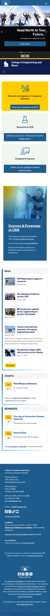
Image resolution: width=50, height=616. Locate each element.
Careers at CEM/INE (12, 516)
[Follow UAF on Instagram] (22, 574)
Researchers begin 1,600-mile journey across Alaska (30, 351)
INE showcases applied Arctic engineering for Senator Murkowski (28, 311)
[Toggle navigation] (4, 72)
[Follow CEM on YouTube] (17, 512)
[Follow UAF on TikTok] (27, 574)
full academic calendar (17, 446)
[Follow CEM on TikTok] (13, 512)
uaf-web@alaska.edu (25, 604)
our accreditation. (31, 243)
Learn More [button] (25, 43)
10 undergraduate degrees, (24, 239)
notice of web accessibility (31, 594)
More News (10, 365)
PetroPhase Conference (25, 383)
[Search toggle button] (46, 4)
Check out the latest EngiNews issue (19, 534)
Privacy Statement (25, 597)
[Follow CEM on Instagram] (9, 512)
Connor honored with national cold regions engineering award (27, 329)
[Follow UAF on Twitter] (30, 574)
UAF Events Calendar (21, 398)
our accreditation (27, 543)
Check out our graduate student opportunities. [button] (25, 169)
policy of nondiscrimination (28, 586)
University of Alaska (15, 581)
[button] (2, 32)
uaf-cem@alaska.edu (13, 501)
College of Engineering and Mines (26, 64)
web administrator (36, 556)
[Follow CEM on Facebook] (6, 512)
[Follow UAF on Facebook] (19, 574)
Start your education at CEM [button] (25, 107)
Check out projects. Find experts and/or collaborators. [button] (25, 137)
